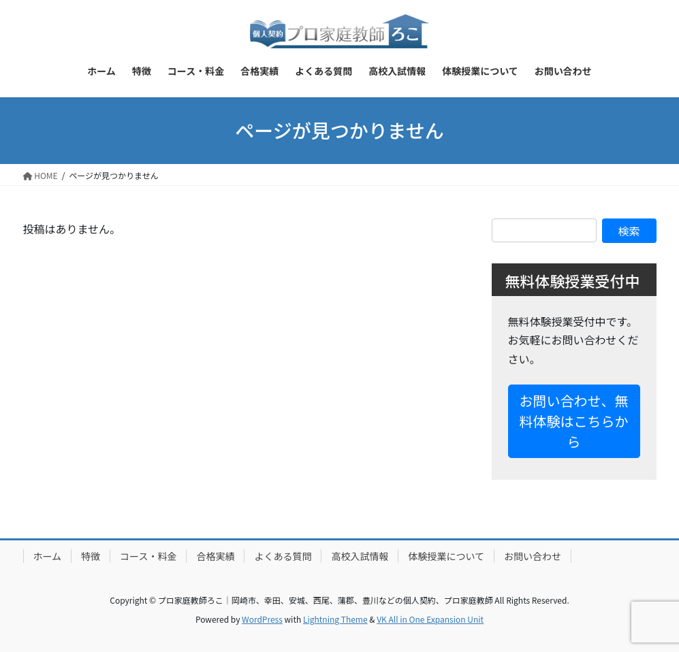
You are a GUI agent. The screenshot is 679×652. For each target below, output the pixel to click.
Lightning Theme (335, 619)
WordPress (262, 619)
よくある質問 (282, 556)
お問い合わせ (532, 556)
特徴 (90, 556)
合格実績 (215, 556)
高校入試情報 (359, 556)
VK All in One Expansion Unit (430, 619)
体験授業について (446, 556)
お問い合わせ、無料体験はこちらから (574, 421)
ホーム (47, 556)
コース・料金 (148, 556)
